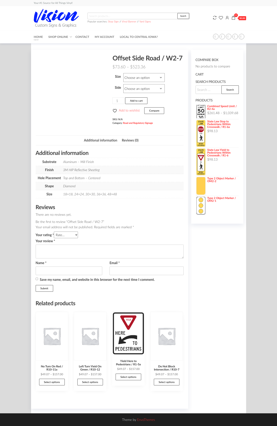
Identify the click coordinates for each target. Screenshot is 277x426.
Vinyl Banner (129, 21)
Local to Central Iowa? (139, 36)
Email (115, 263)
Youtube (241, 36)
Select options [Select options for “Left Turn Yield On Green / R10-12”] (90, 382)
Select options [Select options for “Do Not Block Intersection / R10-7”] (167, 382)
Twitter (222, 36)
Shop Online (58, 36)
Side (118, 87)
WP (228, 36)
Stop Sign (113, 21)
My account (104, 36)
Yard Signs (145, 21)
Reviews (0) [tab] (130, 140)
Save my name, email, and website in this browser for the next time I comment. (97, 280)
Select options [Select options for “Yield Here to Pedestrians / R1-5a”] (128, 376)
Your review (45, 241)
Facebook (216, 36)
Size (118, 76)
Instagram (235, 36)
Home (38, 38)
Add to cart (136, 100)
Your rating (45, 235)
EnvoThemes (146, 420)
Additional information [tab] (100, 140)
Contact (82, 36)
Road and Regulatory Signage (138, 123)
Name (41, 263)
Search (183, 16)
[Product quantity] (118, 100)
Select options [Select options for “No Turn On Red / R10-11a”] (52, 382)
